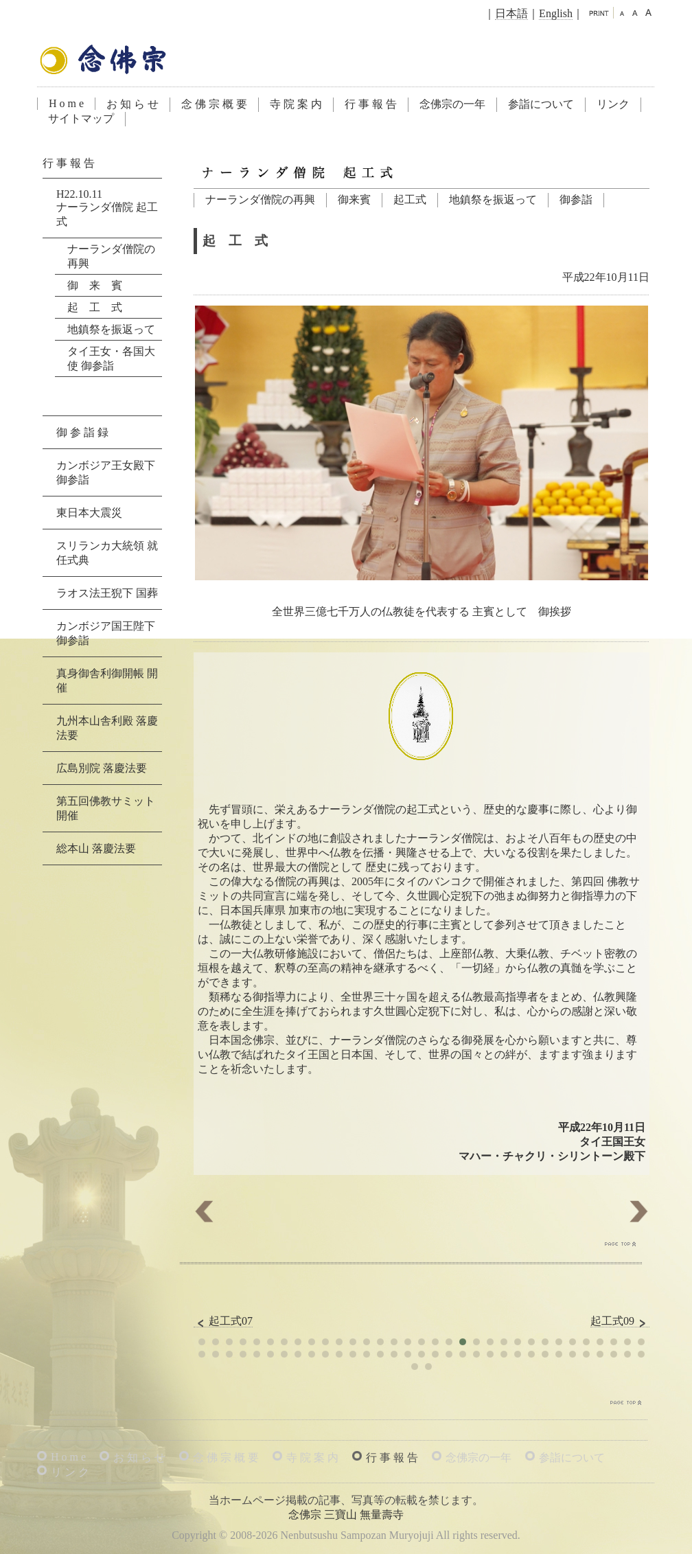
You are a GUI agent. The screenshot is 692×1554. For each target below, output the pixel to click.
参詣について (541, 104)
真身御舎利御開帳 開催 (107, 680)
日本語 (511, 13)
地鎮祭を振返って (493, 199)
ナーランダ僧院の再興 (260, 199)
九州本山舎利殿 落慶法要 (107, 728)
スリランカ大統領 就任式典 (107, 553)
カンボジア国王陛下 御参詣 (105, 633)
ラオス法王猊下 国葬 (107, 593)
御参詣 (576, 199)
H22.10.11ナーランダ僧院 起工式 (107, 207)
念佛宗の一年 (452, 104)
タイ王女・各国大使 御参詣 (111, 358)
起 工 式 (94, 307)
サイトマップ (81, 118)
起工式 (409, 199)
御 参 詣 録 (82, 432)
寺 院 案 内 (296, 104)
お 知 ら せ (132, 104)
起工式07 (223, 1321)
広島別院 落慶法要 (101, 768)
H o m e (66, 103)
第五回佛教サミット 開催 (105, 808)
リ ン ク (70, 1472)
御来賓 (354, 199)
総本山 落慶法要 (96, 848)
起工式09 (619, 1321)
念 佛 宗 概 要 (214, 104)
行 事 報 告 (371, 104)
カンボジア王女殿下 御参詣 (105, 472)
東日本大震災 (89, 512)
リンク (613, 104)
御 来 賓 (94, 285)
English (556, 13)
